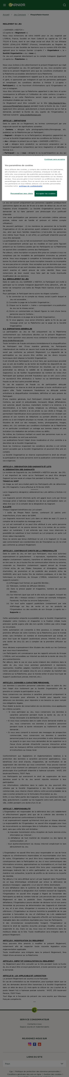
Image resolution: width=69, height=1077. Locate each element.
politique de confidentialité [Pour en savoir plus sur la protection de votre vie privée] (30, 186)
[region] (34, 178)
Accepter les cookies (45, 193)
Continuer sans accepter (54, 159)
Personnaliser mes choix (22, 193)
